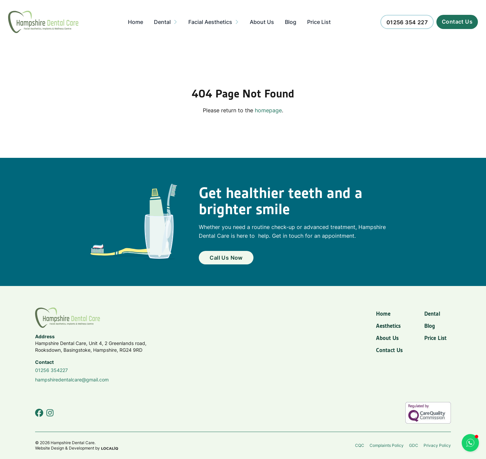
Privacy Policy (437, 445)
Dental (432, 313)
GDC (413, 445)
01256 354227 (51, 370)
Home (383, 313)
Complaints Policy (387, 445)
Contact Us (389, 350)
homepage (268, 110)
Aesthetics (388, 325)
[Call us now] (407, 22)
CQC (359, 445)
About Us (387, 338)
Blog (429, 325)
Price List (435, 338)
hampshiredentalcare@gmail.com (72, 379)
